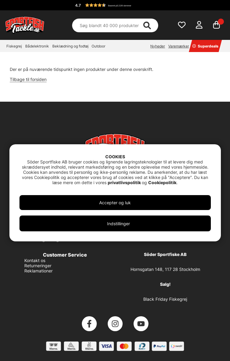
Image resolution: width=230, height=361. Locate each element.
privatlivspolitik (125, 182)
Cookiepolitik (162, 182)
